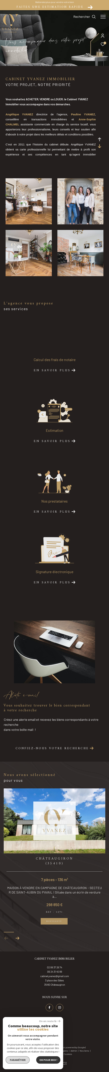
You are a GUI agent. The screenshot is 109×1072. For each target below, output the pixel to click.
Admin (74, 1055)
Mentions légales (59, 1055)
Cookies (68, 1058)
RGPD (41, 1058)
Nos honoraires (26, 1055)
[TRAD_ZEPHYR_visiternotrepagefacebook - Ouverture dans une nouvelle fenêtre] (49, 1012)
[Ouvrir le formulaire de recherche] (84, 17)
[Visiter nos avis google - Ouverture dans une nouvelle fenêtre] (54, 1038)
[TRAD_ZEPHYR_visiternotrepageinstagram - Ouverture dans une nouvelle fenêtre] (59, 1012)
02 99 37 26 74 (54, 971)
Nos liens (85, 1055)
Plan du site (43, 1055)
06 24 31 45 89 (54, 975)
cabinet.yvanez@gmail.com (54, 980)
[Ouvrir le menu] (103, 16)
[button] (17, 942)
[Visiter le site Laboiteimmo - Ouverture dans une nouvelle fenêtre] (54, 1065)
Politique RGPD (53, 1058)
